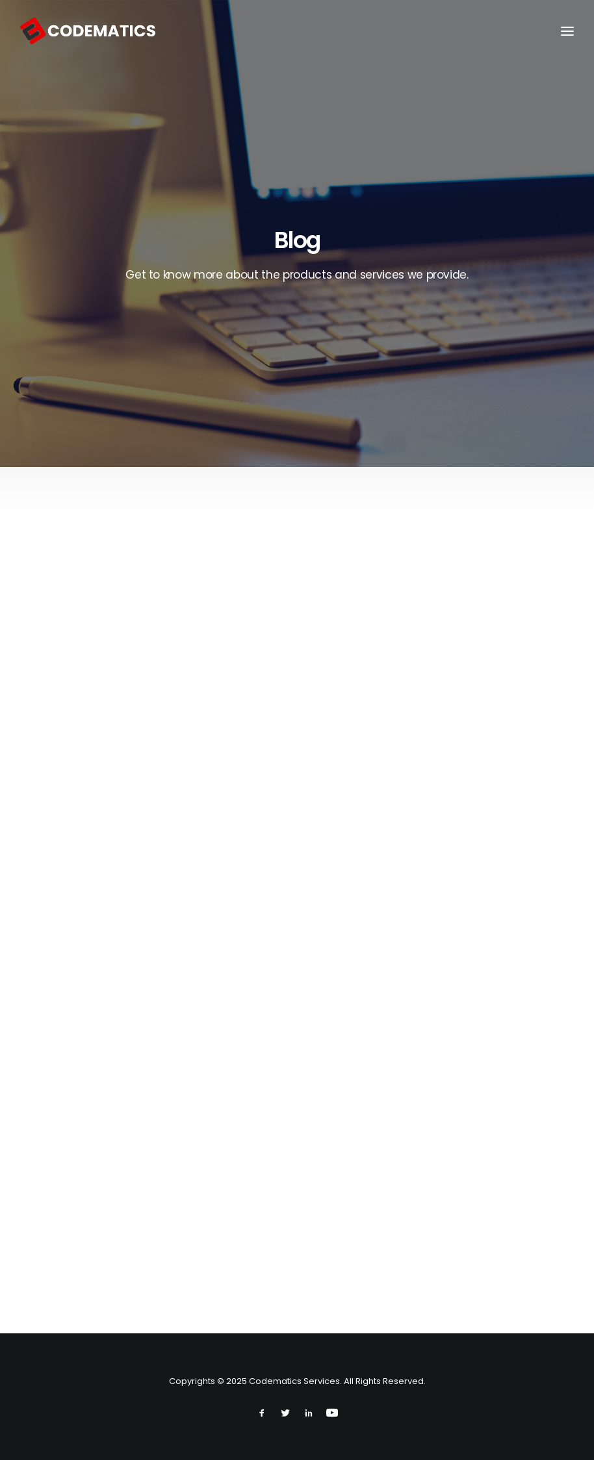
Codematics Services (294, 1381)
